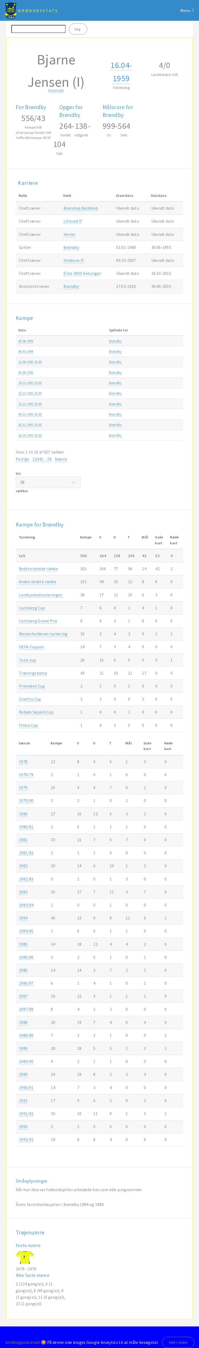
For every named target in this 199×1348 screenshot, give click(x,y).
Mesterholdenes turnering (43, 633)
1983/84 (26, 904)
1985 (23, 944)
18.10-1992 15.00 (30, 435)
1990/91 (26, 1087)
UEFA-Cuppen (31, 646)
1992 (23, 1126)
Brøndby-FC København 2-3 (90, 362)
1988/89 (26, 1035)
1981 (23, 839)
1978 (23, 761)
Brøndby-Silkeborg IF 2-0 (88, 414)
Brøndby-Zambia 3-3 (85, 372)
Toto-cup (27, 660)
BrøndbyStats (38, 10)
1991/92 (26, 1113)
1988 (23, 1022)
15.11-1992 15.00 (30, 404)
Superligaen (151, 362)
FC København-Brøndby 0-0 (90, 404)
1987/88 (26, 1009)
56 (49, 459)
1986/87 (26, 983)
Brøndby (71, 247)
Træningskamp (154, 341)
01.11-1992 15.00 (30, 425)
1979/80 (26, 800)
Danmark (56, 90)
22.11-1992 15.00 (30, 393)
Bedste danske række (38, 568)
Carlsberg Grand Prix (38, 620)
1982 (23, 865)
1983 (23, 892)
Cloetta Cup (30, 699)
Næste (61, 459)
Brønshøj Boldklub (80, 208)
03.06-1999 (25, 341)
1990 (23, 1074)
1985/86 (26, 957)
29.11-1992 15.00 (30, 383)
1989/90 (26, 1061)
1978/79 (26, 774)
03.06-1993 (25, 372)
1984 (23, 917)
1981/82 (26, 852)
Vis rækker (48, 482)
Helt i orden (178, 1342)
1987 (23, 996)
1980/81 (26, 826)
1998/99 (175, 341)
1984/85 (26, 930)
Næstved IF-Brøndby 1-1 (87, 425)
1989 (23, 1048)
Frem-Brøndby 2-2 (83, 435)
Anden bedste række (37, 581)
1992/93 (175, 362)
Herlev (69, 234)
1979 (23, 787)
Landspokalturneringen (41, 594)
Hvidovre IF (73, 260)
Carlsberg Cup (32, 607)
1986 (23, 970)
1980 (23, 813)
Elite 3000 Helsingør (82, 273)
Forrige (22, 459)
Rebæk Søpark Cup (36, 712)
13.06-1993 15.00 (30, 362)
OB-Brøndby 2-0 (82, 393)
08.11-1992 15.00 (30, 414)
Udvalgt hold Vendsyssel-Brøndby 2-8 (97, 341)
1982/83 (26, 879)
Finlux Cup (28, 725)
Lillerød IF (72, 221)
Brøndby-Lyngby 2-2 (85, 383)
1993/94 (175, 351)
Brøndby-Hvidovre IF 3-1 (88, 351)
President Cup (32, 686)
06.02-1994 (25, 351)
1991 (23, 1100)
